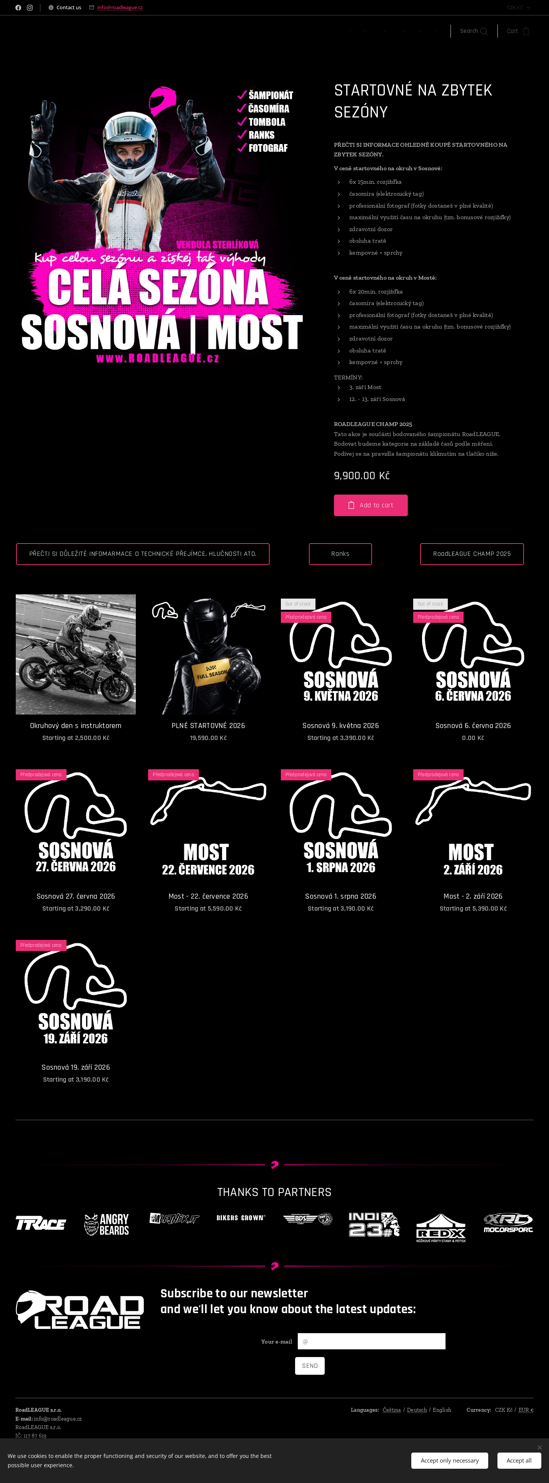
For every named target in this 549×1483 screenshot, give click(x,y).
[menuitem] (363, 31)
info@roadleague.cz (120, 7)
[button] (474, 31)
